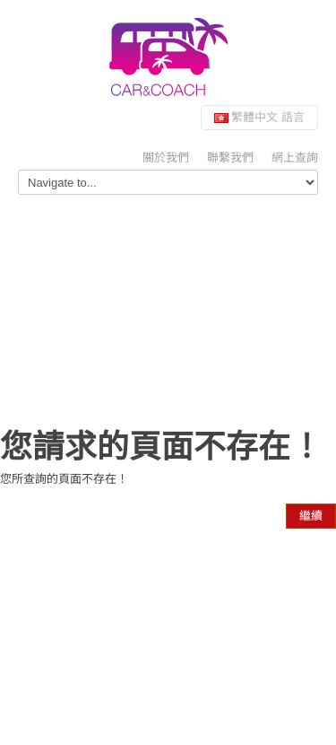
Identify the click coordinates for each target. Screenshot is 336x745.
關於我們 (165, 157)
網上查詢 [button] (294, 157)
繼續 (311, 515)
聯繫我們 (230, 157)
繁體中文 (259, 117)
